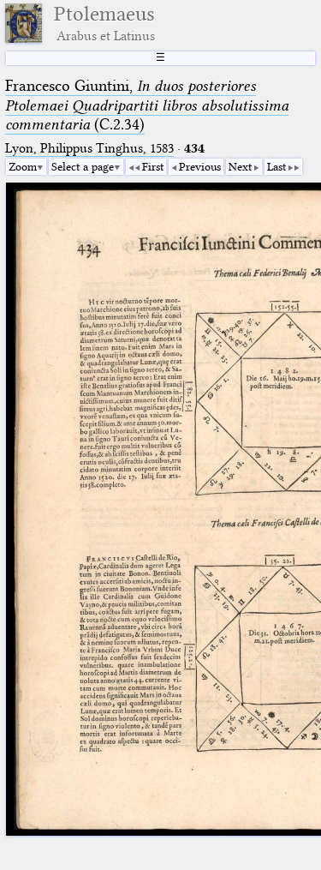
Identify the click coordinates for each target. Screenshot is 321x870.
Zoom (23, 166)
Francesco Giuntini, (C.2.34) (146, 105)
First (152, 166)
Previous (200, 166)
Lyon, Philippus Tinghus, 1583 (89, 148)
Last (276, 166)
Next (240, 166)
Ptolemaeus (104, 23)
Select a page (82, 166)
